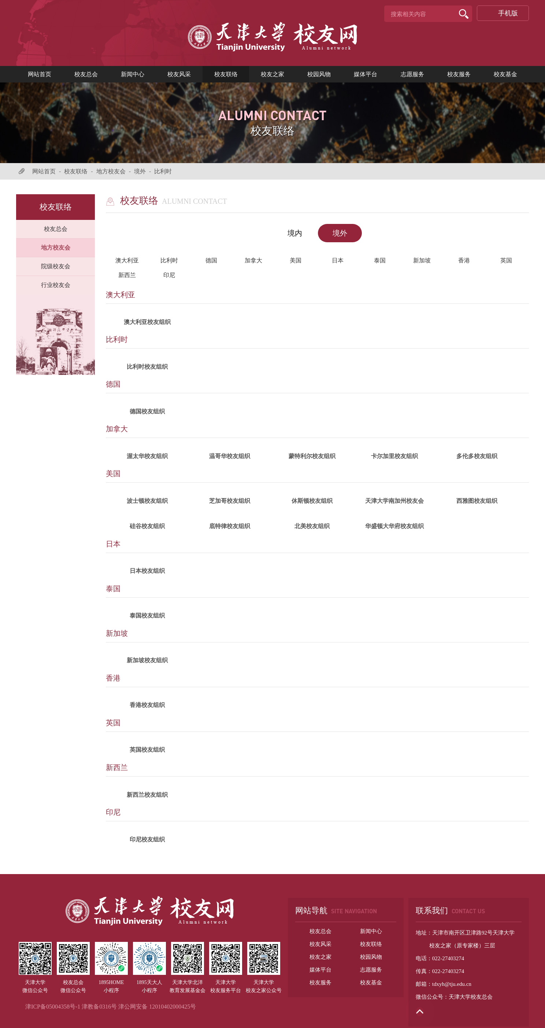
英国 (506, 260)
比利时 (163, 171)
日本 (338, 260)
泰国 (380, 260)
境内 (295, 233)
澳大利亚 (127, 260)
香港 (464, 260)
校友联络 (226, 74)
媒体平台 (365, 74)
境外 (140, 171)
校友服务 (459, 74)
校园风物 (319, 74)
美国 (295, 260)
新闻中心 (132, 74)
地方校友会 (111, 171)
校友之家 (272, 74)
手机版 (503, 13)
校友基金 (505, 74)
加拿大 (253, 260)
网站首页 (39, 74)
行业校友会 (55, 285)
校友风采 (179, 74)
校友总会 (86, 74)
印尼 (169, 275)
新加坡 (422, 260)
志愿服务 (412, 74)
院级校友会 (55, 266)
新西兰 (127, 275)
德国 (211, 260)
